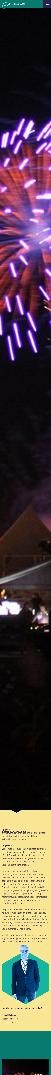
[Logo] (13, 5)
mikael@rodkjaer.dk (14, 1022)
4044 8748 (13, 1019)
